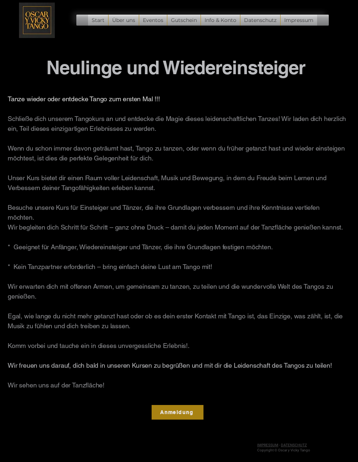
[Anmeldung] (177, 412)
